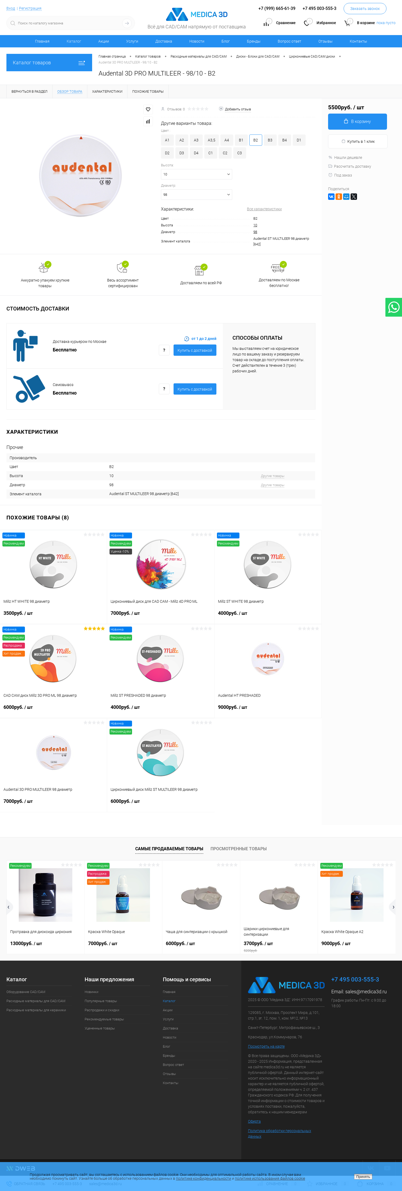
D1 (299, 140)
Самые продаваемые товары (169, 848)
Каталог (74, 41)
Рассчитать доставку (349, 166)
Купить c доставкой (195, 350)
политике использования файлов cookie (270, 1178)
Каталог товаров (49, 62)
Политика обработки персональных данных (279, 1133)
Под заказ (340, 175)
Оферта (254, 1121)
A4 (226, 140)
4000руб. (268, 616)
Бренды (254, 41)
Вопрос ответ (289, 41)
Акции (103, 41)
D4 (196, 153)
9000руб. (268, 710)
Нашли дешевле (345, 157)
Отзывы (325, 41)
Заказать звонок (365, 8)
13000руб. (26, 943)
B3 (270, 140)
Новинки (91, 992)
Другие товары (272, 476)
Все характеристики (264, 209)
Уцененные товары (100, 1028)
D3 (181, 153)
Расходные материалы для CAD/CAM (35, 1001)
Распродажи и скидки (102, 1010)
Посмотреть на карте (266, 1046)
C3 (239, 153)
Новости (196, 41)
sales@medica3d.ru (366, 991)
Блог (225, 41)
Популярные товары (101, 1001)
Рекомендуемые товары (104, 1019)
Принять (363, 1177)
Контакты (358, 41)
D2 (167, 153)
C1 (210, 153)
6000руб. (53, 710)
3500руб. (53, 616)
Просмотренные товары (239, 848)
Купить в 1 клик (358, 141)
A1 (167, 140)
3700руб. (279, 947)
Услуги (132, 41)
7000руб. (161, 616)
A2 (181, 140)
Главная (42, 41)
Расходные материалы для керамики (36, 1010)
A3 (196, 140)
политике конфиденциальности (203, 1178)
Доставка (163, 41)
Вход (10, 8)
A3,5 (211, 140)
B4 (284, 140)
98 (255, 232)
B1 (241, 140)
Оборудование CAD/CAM (25, 992)
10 (255, 225)
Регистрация (30, 8)
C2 (225, 153)
